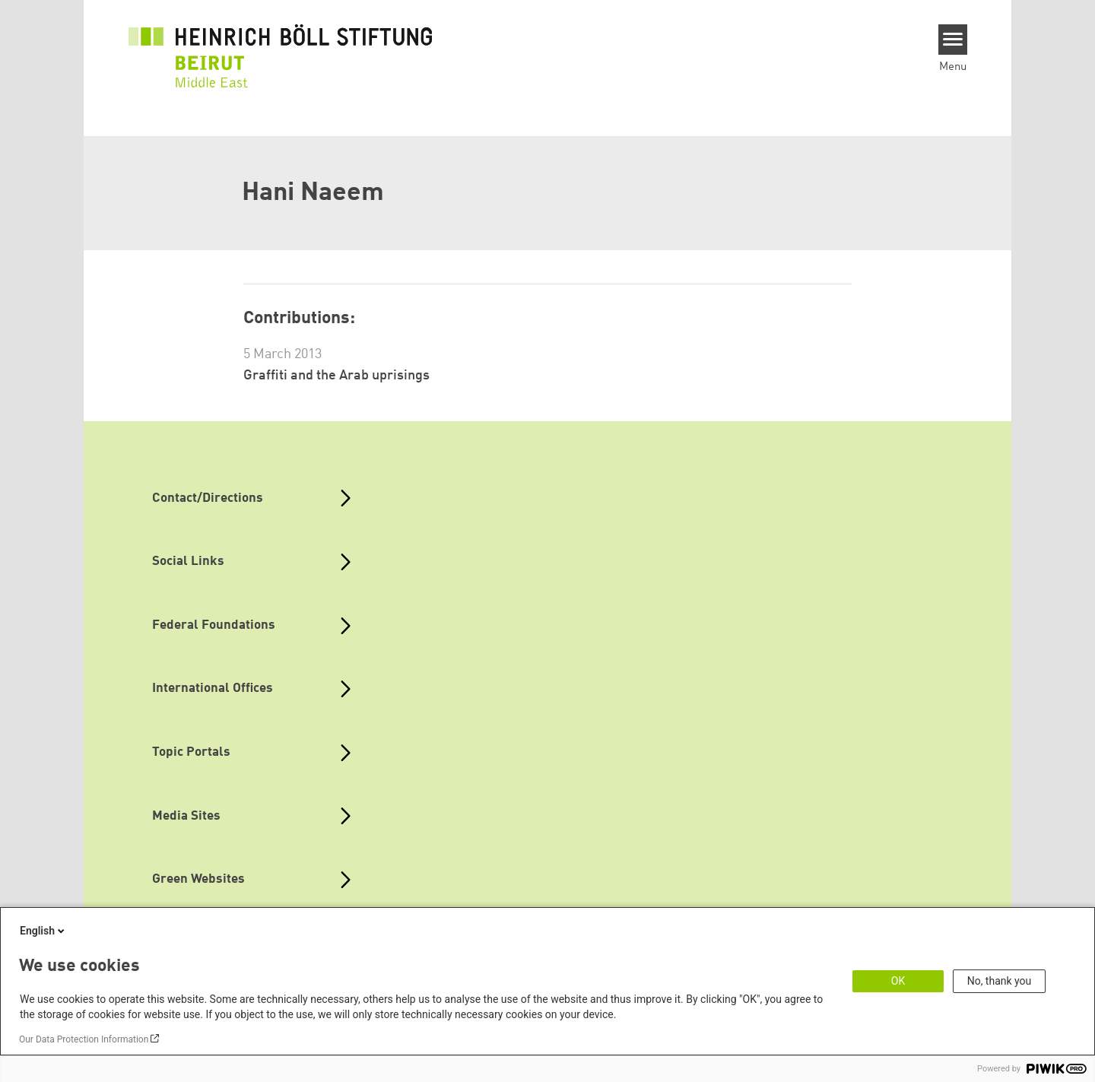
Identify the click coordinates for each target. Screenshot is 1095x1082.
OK (898, 981)
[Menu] (953, 39)
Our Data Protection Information (83, 1039)
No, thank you (999, 981)
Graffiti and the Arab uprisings (336, 375)
